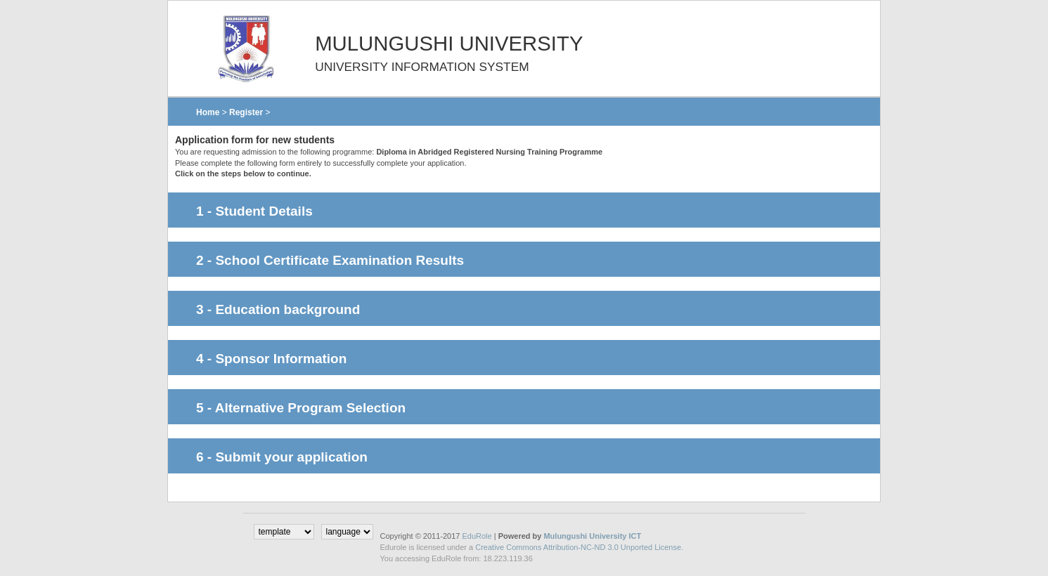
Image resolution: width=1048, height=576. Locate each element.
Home (207, 112)
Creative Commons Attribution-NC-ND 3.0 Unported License (578, 547)
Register (246, 112)
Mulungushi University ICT (592, 536)
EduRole (477, 536)
